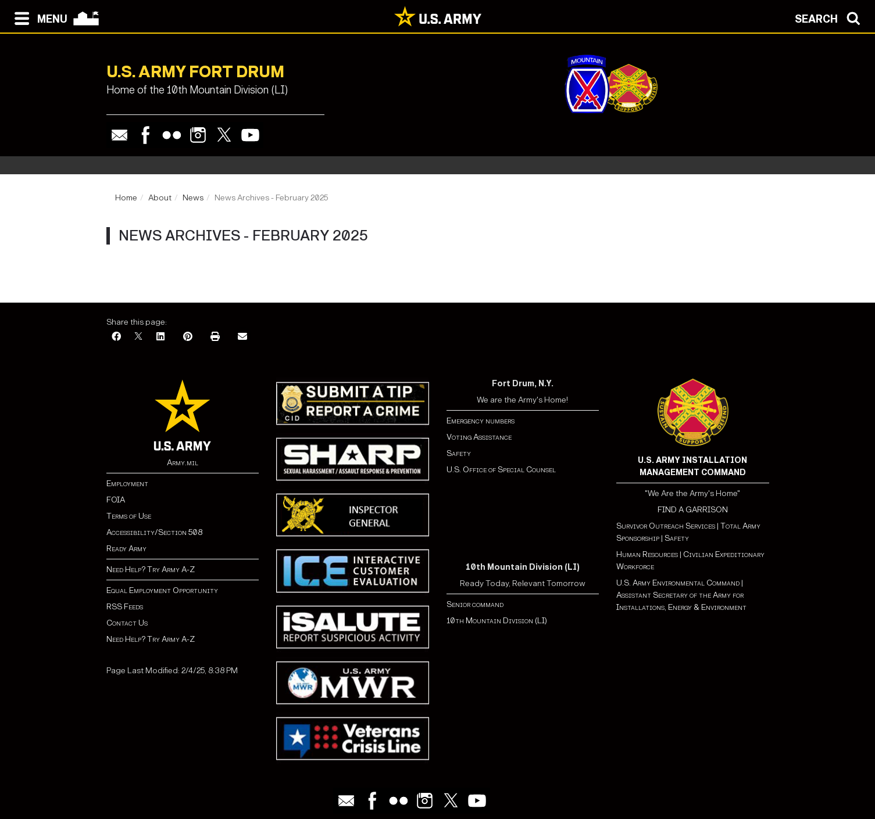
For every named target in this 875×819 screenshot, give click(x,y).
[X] (138, 337)
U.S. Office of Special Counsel (501, 470)
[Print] (215, 337)
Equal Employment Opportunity (162, 590)
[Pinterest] (188, 337)
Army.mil (182, 463)
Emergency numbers (481, 421)
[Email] (242, 337)
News (193, 198)
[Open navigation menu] (38, 17)
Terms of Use (128, 516)
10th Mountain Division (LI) (497, 621)
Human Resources (647, 554)
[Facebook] (116, 337)
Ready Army (126, 549)
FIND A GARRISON (693, 510)
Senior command (475, 604)
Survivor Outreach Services (665, 526)
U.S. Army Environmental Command (678, 583)
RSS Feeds (124, 607)
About (160, 198)
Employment (127, 483)
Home (126, 198)
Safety (459, 453)
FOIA (115, 500)
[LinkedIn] (160, 337)
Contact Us (127, 623)
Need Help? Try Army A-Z (150, 569)
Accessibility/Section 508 (154, 532)
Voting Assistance (479, 437)
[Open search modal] (830, 17)
